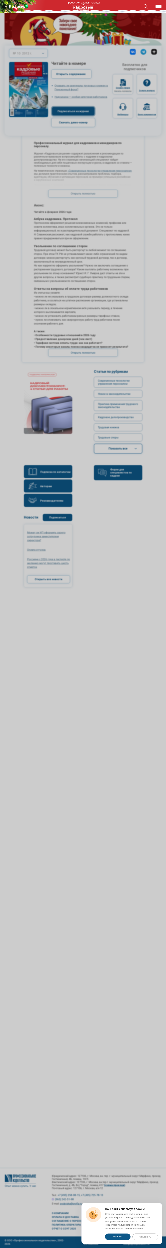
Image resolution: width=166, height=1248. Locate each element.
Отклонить (145, 1236)
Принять (117, 1236)
